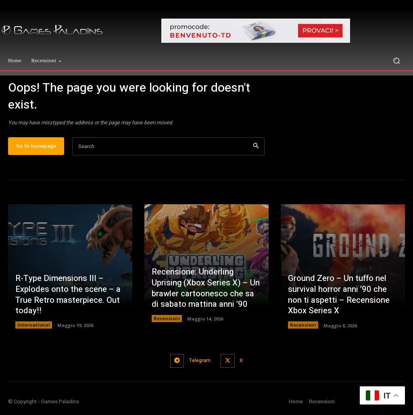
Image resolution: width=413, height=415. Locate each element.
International (33, 329)
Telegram (199, 364)
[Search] (256, 151)
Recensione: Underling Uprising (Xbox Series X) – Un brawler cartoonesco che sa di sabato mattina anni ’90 (206, 292)
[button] (396, 60)
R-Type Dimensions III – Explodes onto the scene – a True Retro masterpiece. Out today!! (67, 299)
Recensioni (167, 323)
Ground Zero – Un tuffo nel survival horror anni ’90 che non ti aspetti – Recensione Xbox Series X (338, 299)
